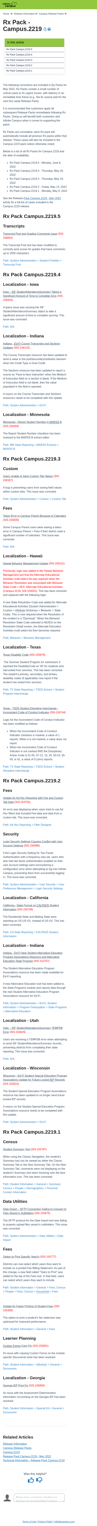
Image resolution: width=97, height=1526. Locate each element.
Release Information (15, 1443)
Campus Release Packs (17, 1448)
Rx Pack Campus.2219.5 (19, 49)
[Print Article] (49, 29)
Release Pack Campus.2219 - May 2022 (27, 1456)
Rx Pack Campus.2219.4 (19, 54)
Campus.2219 (11, 1452)
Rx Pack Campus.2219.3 (19, 60)
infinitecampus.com (65, 1521)
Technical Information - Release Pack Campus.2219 (34, 1460)
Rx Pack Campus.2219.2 (19, 65)
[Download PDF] (45, 29)
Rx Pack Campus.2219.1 (19, 70)
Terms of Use (29, 1521)
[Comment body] (39, 1497)
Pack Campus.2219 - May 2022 (42, 198)
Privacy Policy (45, 1521)
